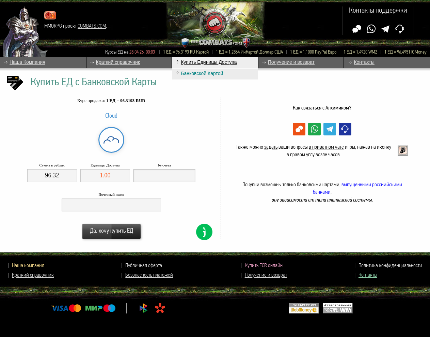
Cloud (111, 116)
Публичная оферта (143, 265)
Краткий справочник (33, 275)
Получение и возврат (266, 275)
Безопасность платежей (149, 275)
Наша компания (28, 265)
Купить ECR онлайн (264, 265)
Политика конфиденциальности (390, 265)
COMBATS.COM (92, 26)
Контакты (368, 275)
